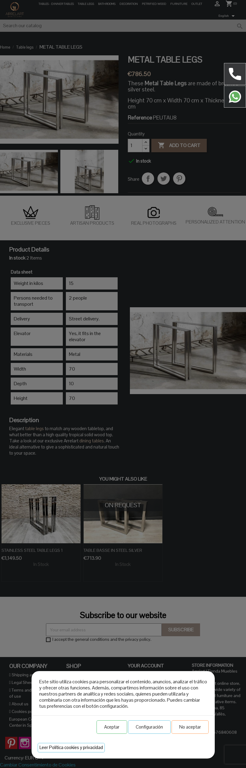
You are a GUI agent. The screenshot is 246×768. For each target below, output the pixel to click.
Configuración (149, 727)
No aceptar (190, 727)
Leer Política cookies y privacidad (71, 747)
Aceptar (111, 727)
